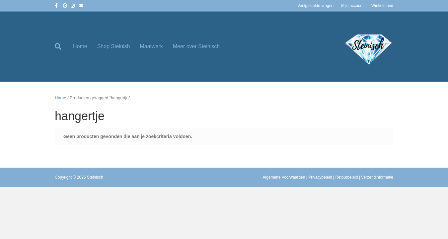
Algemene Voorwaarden (283, 177)
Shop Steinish (113, 46)
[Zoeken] (61, 46)
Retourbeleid (346, 177)
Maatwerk (151, 46)
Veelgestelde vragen (315, 5)
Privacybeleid (320, 177)
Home (80, 46)
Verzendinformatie (377, 177)
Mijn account (352, 5)
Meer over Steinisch (196, 46)
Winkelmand (382, 5)
